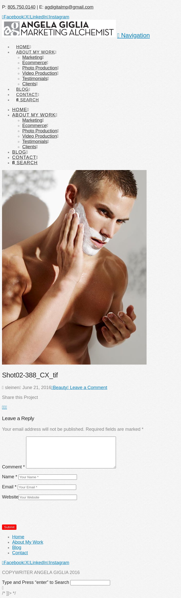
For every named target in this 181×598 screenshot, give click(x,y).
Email (9, 486)
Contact (20, 552)
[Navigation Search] (27, 95)
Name (9, 476)
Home (18, 536)
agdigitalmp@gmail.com (69, 7)
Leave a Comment (87, 387)
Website (10, 496)
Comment (13, 466)
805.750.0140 (21, 7)
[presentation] (40, 514)
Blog (16, 547)
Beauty (59, 387)
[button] (133, 35)
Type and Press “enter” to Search (35, 582)
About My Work (27, 542)
